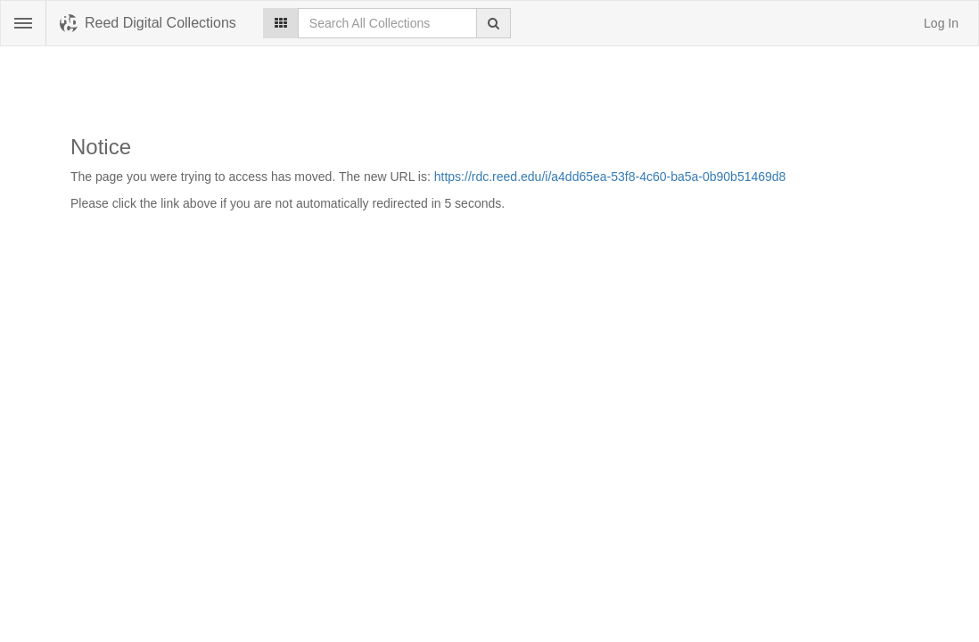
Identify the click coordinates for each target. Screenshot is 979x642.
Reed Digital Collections (160, 22)
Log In (941, 23)
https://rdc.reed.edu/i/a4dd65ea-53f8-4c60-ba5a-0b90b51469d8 (610, 176)
